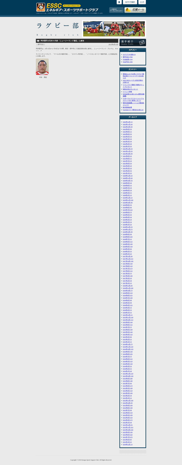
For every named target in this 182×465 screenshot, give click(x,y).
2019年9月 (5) (127, 205)
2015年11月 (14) (128, 317)
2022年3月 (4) (127, 141)
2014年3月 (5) (127, 366)
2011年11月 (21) (128, 427)
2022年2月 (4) (127, 144)
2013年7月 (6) (127, 383)
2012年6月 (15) (128, 413)
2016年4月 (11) (127, 305)
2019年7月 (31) (128, 210)
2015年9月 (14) (128, 322)
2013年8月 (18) (128, 381)
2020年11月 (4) (127, 178)
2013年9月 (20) (128, 378)
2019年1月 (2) (127, 224)
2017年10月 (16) (128, 261)
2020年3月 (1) (127, 193)
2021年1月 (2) (127, 173)
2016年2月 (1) (127, 310)
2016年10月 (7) (128, 290)
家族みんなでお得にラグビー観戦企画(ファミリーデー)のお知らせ (133, 76)
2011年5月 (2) (127, 442)
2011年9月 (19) (127, 432)
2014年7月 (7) (127, 356)
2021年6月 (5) (127, 163)
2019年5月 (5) (127, 215)
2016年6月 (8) (127, 300)
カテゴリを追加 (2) (129, 54)
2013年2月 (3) (127, 395)
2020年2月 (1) (127, 195)
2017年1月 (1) (127, 283)
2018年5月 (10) (128, 244)
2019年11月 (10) (128, 200)
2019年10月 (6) (128, 202)
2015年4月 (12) (128, 334)
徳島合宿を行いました (130, 89)
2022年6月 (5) (127, 134)
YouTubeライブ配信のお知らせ (133, 110)
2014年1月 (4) (127, 371)
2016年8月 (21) (128, 295)
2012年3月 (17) (128, 420)
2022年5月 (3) (127, 136)
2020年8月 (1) (127, 185)
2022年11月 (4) (127, 124)
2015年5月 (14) (128, 332)
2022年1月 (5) (127, 146)
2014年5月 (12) (128, 361)
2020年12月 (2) (128, 176)
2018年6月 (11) (127, 242)
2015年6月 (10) (128, 329)
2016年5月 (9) (127, 303)
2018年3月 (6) (127, 249)
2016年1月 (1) (127, 312)
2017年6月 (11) (127, 271)
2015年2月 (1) (127, 339)
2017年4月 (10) (128, 276)
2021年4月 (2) (127, 166)
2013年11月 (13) (128, 373)
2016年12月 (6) (128, 285)
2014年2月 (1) (127, 369)
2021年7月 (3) (127, 161)
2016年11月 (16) (128, 288)
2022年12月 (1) (128, 122)
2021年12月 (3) (128, 149)
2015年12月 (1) (128, 315)
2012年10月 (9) (128, 403)
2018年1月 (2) (127, 254)
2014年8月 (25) (128, 354)
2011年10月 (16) (128, 430)
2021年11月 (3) (127, 151)
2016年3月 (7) (127, 307)
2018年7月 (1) (127, 239)
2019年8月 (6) (127, 207)
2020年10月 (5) (128, 180)
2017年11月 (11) (128, 259)
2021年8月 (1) (127, 158)
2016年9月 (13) (128, 293)
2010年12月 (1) (128, 444)
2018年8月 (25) (128, 237)
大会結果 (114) (127, 59)
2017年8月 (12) (128, 266)
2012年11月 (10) (128, 400)
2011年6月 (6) (127, 439)
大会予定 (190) (128, 62)
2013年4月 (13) (128, 391)
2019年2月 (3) (127, 222)
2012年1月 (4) (127, 422)
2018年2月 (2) (127, 251)
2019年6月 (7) (127, 212)
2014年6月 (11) (127, 359)
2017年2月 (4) (127, 281)
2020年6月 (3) (127, 190)
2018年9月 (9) (127, 234)
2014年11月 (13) (128, 347)
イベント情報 (127, 92)
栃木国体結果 (127, 107)
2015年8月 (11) (127, 325)
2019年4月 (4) (127, 217)
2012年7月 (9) (127, 410)
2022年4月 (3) (127, 139)
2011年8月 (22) (127, 435)
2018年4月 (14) (128, 246)
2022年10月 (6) (128, 127)
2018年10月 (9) (128, 232)
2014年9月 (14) (128, 351)
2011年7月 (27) (127, 437)
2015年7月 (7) (127, 327)
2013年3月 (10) (128, 393)
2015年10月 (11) (128, 320)
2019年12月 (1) (128, 198)
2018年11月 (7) (127, 229)
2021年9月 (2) (127, 156)
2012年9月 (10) (128, 405)
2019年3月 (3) (127, 220)
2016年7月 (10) (128, 298)
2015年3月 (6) (127, 337)
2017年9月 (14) (128, 264)
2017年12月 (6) (128, 256)
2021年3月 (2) (127, 168)
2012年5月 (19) (128, 415)
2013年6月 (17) (128, 386)
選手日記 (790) (128, 57)
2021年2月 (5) (127, 171)
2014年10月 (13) (128, 349)
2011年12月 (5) (127, 425)
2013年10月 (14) (128, 376)
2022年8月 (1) (127, 132)
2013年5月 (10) (128, 388)
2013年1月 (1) (127, 398)
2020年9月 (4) (127, 183)
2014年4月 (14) (128, 364)
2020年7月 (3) (127, 188)
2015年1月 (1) (127, 342)
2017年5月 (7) (127, 273)
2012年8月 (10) (128, 408)
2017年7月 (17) (128, 268)
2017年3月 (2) (127, 278)
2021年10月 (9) (128, 154)
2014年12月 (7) (128, 344)
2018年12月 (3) (128, 227)
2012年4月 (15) (128, 417)
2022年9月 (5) (127, 129)
